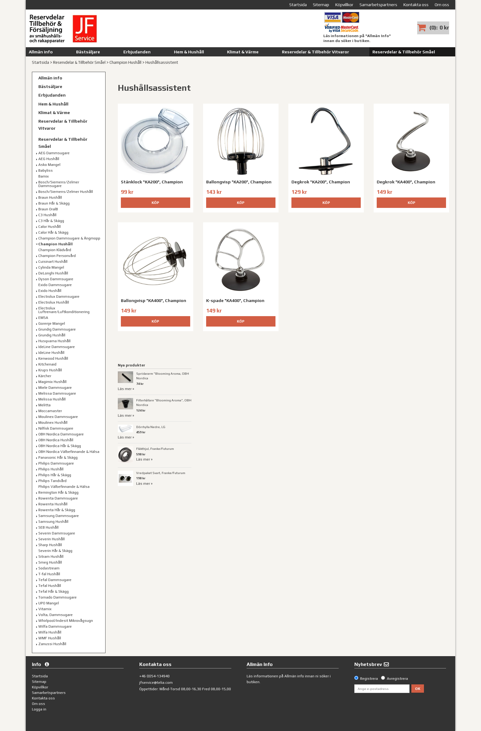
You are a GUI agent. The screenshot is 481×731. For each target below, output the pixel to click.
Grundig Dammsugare (57, 329)
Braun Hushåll (50, 197)
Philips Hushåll (50, 469)
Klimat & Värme (243, 51)
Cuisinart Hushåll (52, 261)
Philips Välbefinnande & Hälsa (64, 486)
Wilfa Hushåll (49, 632)
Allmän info (41, 51)
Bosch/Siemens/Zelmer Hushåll (65, 191)
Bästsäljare (88, 51)
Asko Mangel (49, 165)
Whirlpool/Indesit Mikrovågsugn (65, 620)
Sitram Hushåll (50, 556)
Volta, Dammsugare (55, 615)
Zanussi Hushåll (52, 644)
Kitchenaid (47, 364)
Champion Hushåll (125, 62)
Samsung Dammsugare (58, 516)
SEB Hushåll (48, 527)
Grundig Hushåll (51, 335)
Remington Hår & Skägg (58, 492)
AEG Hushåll (48, 159)
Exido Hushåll (49, 291)
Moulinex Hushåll (52, 422)
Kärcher (44, 376)
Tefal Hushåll (49, 586)
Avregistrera (397, 678)
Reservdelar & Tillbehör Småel (403, 51)
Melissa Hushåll (52, 399)
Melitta (44, 405)
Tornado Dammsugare (57, 597)
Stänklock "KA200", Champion (152, 181)
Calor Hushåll (49, 226)
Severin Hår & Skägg (55, 551)
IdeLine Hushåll (51, 352)
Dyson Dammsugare (55, 279)
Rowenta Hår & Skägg (56, 510)
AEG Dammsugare (54, 153)
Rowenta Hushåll (52, 504)
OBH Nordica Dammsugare (61, 434)
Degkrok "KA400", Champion (406, 181)
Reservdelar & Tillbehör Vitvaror (315, 51)
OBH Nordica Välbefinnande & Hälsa (68, 452)
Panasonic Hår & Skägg (58, 457)
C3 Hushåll (47, 215)
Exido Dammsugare (55, 285)
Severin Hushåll (51, 539)
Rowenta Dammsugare (58, 498)
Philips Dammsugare (56, 463)
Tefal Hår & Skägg (53, 591)
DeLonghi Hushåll (53, 273)
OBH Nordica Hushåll (55, 440)
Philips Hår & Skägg (54, 475)
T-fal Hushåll (49, 574)
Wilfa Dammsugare (55, 626)
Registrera (369, 678)
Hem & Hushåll (189, 51)
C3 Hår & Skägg (51, 221)
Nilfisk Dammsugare (55, 428)
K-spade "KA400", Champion (235, 300)
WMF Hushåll (49, 638)
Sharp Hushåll (50, 545)
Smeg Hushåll (50, 562)
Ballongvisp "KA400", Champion (153, 300)
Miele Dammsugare (55, 387)
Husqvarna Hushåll (54, 341)
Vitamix (45, 609)
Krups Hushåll (50, 370)
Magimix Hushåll (52, 382)
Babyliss (45, 170)
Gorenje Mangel (51, 323)
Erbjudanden (137, 51)
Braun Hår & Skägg (54, 203)
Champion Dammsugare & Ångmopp (69, 238)
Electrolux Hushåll (53, 302)
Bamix (43, 176)
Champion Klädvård (54, 250)
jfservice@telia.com (156, 682)
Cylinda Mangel (51, 267)
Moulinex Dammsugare (58, 417)
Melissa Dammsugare (57, 393)
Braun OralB (48, 209)
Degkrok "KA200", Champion (320, 181)
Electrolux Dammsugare (58, 296)
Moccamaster (50, 411)
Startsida (40, 62)
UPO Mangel (48, 603)
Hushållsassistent (161, 62)
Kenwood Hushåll (53, 358)
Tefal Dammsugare (54, 580)
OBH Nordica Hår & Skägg (59, 446)
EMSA (43, 318)
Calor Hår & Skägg (53, 232)
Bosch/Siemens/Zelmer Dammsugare (58, 184)
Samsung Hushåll (53, 521)
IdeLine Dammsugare (56, 347)
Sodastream (49, 568)
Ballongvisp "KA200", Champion (238, 181)
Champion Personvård (57, 256)
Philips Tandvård (52, 481)
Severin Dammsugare (56, 533)
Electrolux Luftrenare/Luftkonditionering (64, 310)
